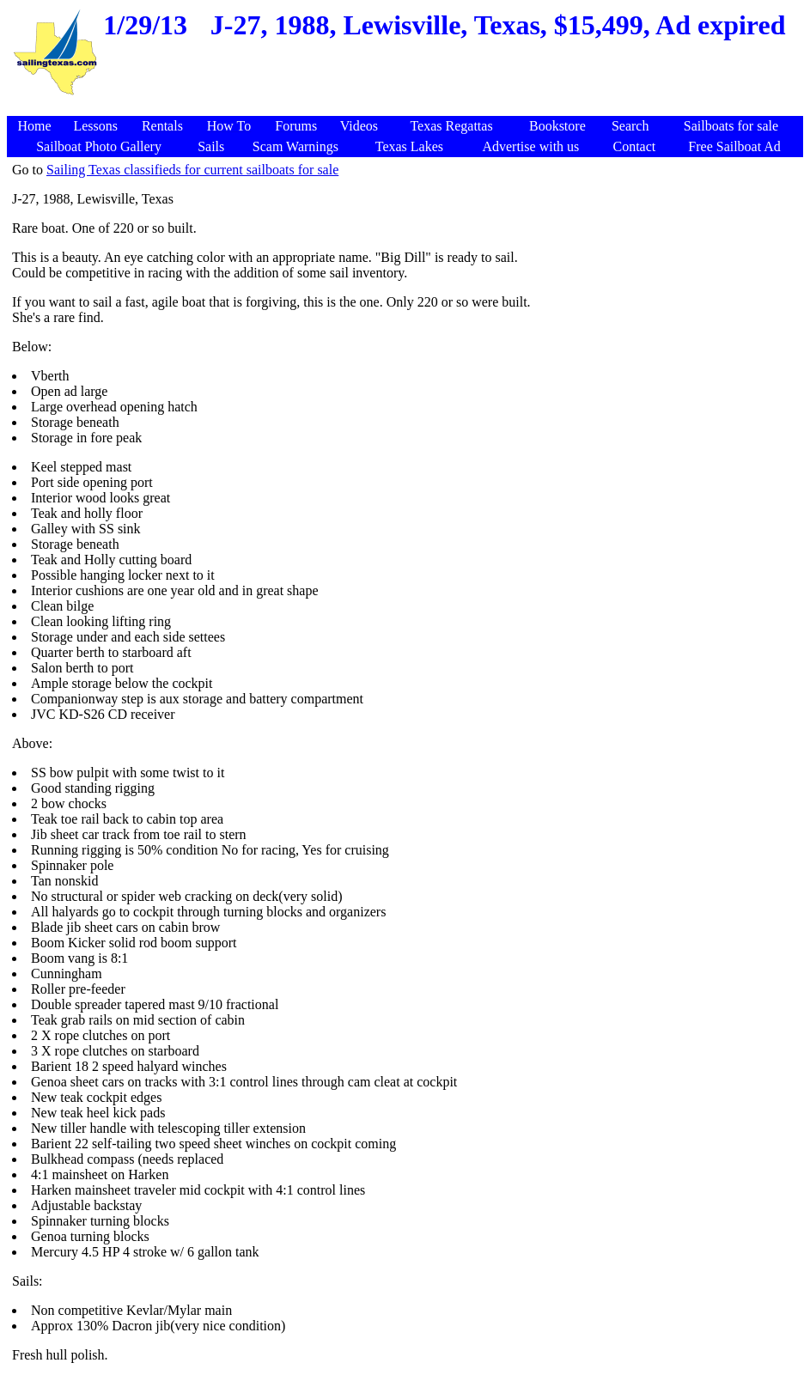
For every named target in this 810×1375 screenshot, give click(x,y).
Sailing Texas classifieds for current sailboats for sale (192, 169)
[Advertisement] (407, 106)
